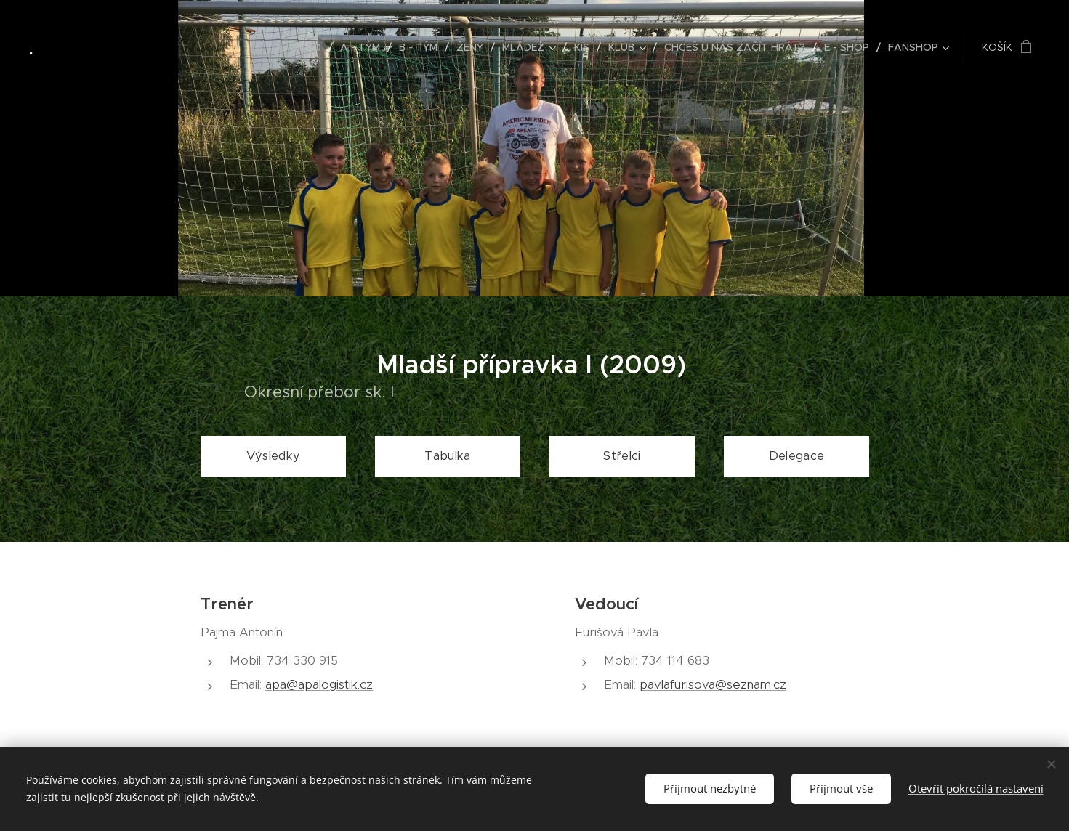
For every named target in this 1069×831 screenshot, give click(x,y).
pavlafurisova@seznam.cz (713, 684)
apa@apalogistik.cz (319, 684)
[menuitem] (309, 47)
